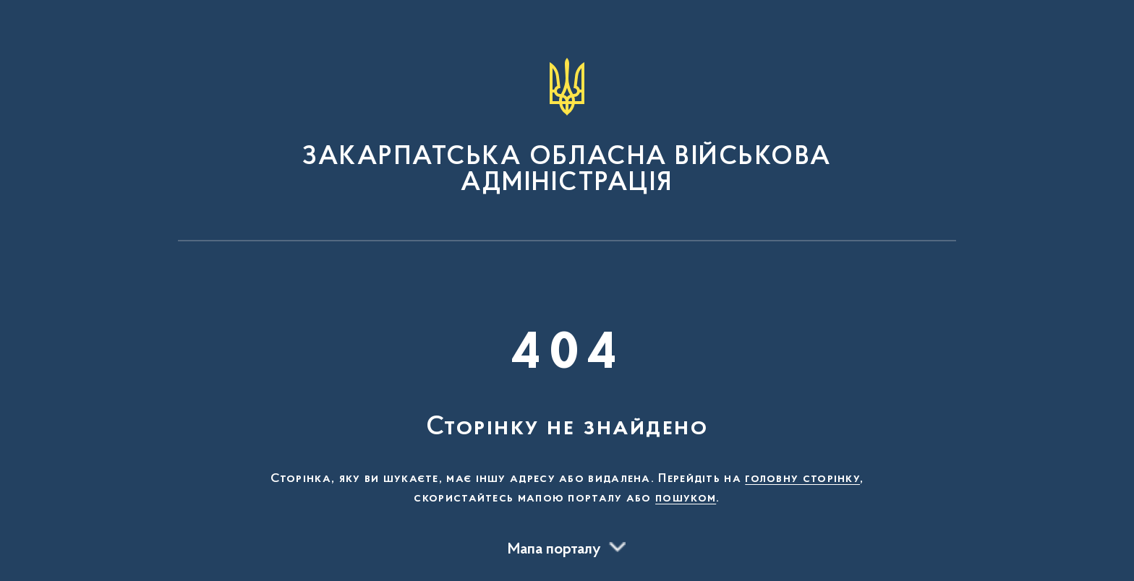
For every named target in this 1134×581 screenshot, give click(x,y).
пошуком (685, 498)
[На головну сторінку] (567, 127)
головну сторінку (802, 479)
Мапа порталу (554, 550)
